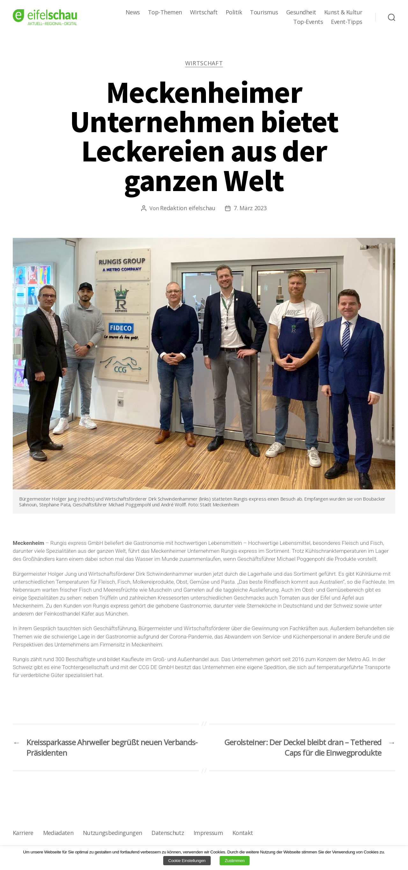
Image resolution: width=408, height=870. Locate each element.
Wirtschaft (204, 12)
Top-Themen (165, 12)
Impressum (208, 833)
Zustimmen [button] (234, 860)
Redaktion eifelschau (187, 208)
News (133, 12)
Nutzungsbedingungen (112, 833)
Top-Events (308, 21)
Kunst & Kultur (343, 12)
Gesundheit (301, 12)
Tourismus (264, 12)
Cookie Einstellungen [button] (187, 860)
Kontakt (242, 833)
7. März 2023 (250, 208)
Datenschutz (167, 833)
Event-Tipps (346, 21)
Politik (234, 12)
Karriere (23, 833)
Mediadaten (58, 833)
